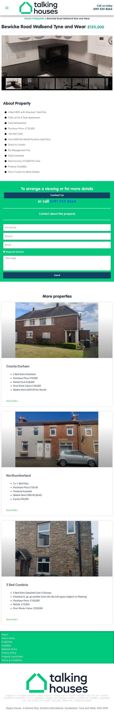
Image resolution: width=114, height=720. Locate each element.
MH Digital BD (57, 715)
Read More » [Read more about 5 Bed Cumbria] (12, 620)
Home (27, 19)
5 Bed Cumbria (17, 585)
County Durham (17, 366)
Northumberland (18, 475)
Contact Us (57, 195)
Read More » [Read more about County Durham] (12, 401)
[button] (6, 7)
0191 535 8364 (63, 202)
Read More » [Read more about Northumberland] (12, 510)
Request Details (15, 252)
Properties (38, 19)
